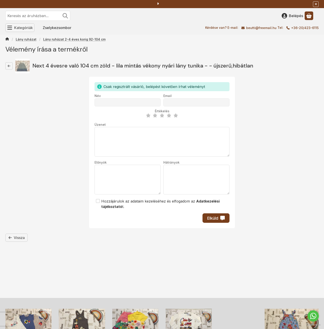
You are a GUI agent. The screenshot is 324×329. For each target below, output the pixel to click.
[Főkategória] (7, 39)
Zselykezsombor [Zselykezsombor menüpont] (57, 27)
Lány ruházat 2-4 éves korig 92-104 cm (74, 39)
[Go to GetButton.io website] (313, 324)
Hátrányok (171, 162)
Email (167, 96)
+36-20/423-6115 (305, 28)
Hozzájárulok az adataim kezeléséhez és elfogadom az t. (160, 204)
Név (97, 96)
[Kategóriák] (19, 27)
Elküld (216, 218)
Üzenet (100, 124)
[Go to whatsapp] (313, 316)
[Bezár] (316, 4)
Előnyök (100, 162)
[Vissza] (9, 66)
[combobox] (37, 16)
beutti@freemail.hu (261, 28)
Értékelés (162, 111)
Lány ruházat (26, 39)
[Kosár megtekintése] (309, 15)
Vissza (16, 237)
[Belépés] (292, 15)
